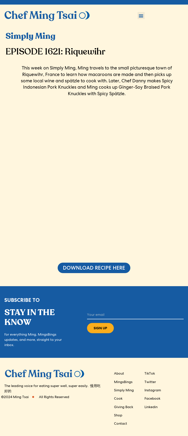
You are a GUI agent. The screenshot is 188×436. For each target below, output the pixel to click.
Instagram (152, 390)
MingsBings (123, 382)
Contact (120, 423)
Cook (118, 398)
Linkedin (151, 407)
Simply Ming (124, 390)
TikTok (149, 373)
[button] (141, 15)
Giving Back (123, 407)
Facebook (152, 398)
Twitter (150, 382)
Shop (118, 415)
